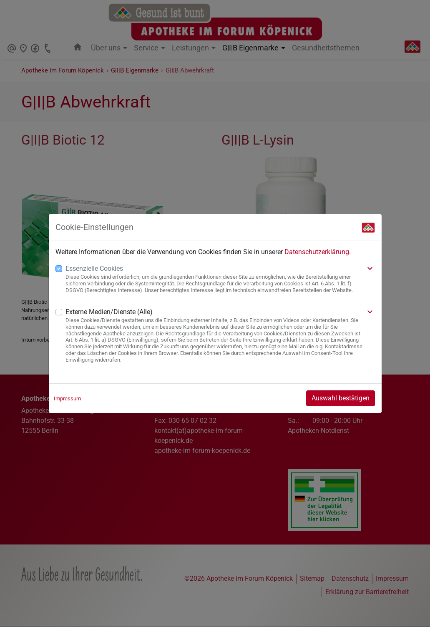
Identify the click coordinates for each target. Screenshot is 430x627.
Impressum (67, 398)
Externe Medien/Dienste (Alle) (109, 312)
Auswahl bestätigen (341, 398)
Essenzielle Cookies (94, 268)
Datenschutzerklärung (316, 252)
